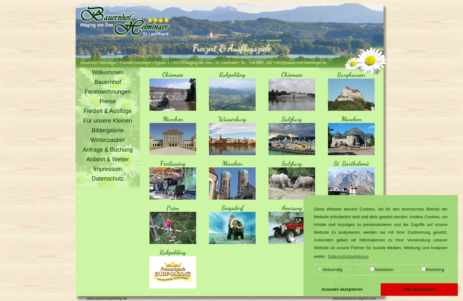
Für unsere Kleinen (107, 121)
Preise (107, 101)
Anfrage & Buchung (108, 149)
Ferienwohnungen (108, 92)
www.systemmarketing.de (107, 298)
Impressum (107, 169)
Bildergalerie (108, 130)
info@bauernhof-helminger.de (301, 63)
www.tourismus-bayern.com (354, 298)
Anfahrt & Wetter (107, 159)
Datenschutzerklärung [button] (348, 256)
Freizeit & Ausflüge (108, 111)
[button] (342, 289)
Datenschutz (108, 178)
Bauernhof (107, 82)
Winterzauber (107, 140)
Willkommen (107, 72)
